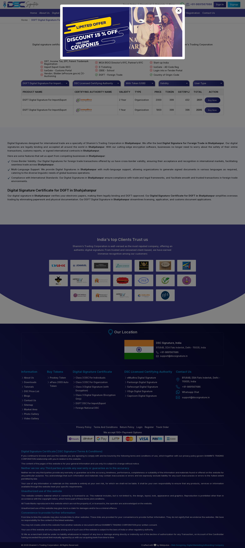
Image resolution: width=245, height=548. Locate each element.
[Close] (178, 11)
